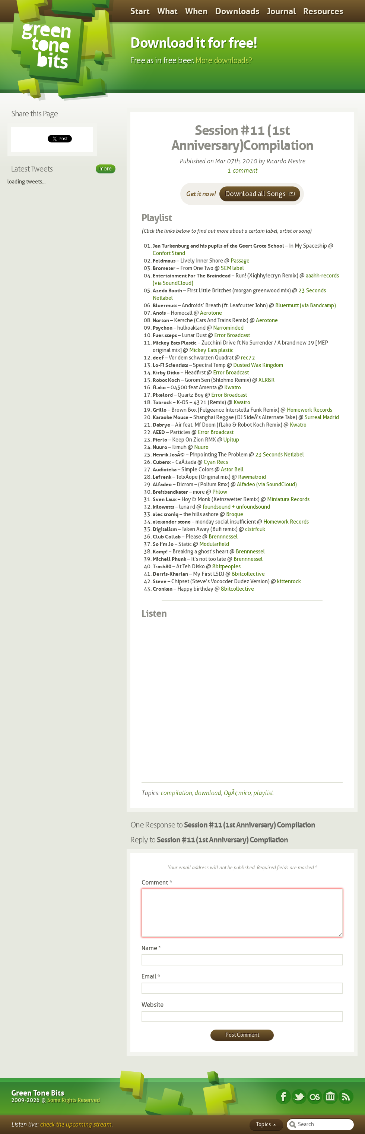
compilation (176, 793)
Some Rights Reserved (73, 1100)
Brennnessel (223, 537)
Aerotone (211, 313)
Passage (240, 261)
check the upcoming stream (75, 1124)
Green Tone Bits (37, 1093)
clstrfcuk (255, 529)
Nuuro (201, 447)
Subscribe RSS (346, 1096)
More (105, 169)
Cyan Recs (216, 462)
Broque (234, 514)
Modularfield (214, 544)
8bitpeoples (226, 566)
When (196, 11)
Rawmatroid (252, 477)
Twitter (299, 1096)
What (167, 11)
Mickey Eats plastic (211, 350)
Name (149, 948)
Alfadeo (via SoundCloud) (267, 484)
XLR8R (266, 380)
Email (149, 976)
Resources (323, 11)
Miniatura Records (288, 499)
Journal (281, 11)
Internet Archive (330, 1096)
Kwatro (232, 387)
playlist (263, 793)
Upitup (231, 440)
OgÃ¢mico (237, 793)
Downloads (237, 11)
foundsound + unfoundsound (236, 507)
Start (140, 11)
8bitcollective (248, 574)
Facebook (283, 1096)
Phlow (219, 492)
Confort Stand (169, 253)
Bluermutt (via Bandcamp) (305, 305)
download (207, 793)
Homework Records (309, 410)
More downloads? (224, 60)
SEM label (232, 268)
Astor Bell (232, 470)
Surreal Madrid (322, 417)
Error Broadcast (232, 335)
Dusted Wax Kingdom (258, 365)
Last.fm (314, 1096)
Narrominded (228, 328)
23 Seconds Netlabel (279, 455)
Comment (157, 882)
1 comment (242, 170)
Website (153, 1004)
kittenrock (289, 581)
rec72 (248, 358)
